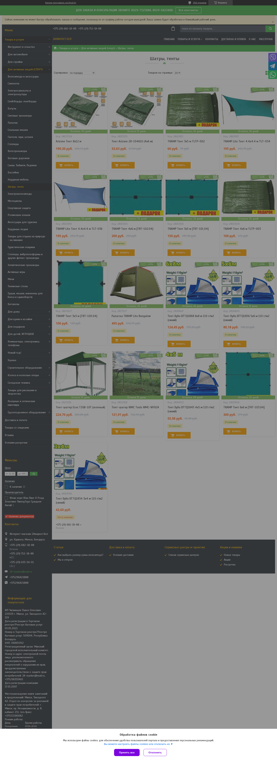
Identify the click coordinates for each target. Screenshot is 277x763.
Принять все (127, 752)
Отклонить (155, 752)
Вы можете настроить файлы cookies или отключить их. (137, 744)
